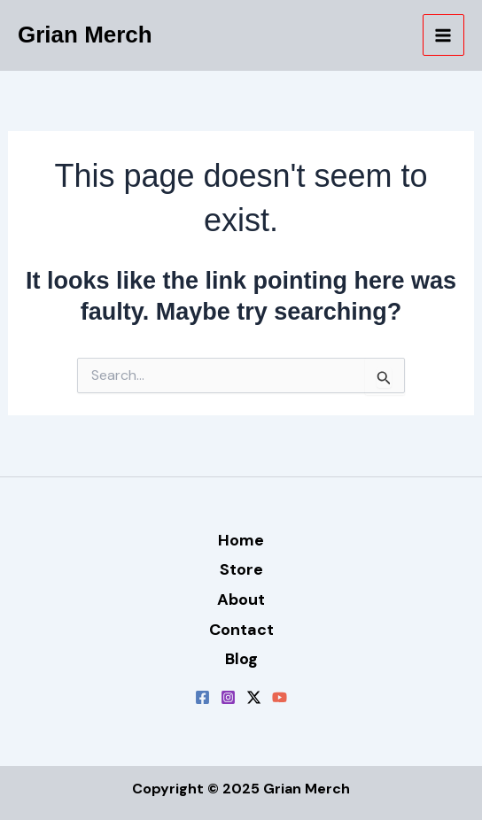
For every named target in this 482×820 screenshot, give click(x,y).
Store (241, 569)
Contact (241, 629)
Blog (241, 658)
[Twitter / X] (253, 697)
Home (241, 540)
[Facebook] (202, 697)
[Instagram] (228, 697)
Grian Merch (85, 34)
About (241, 599)
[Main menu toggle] (444, 35)
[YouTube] (279, 697)
